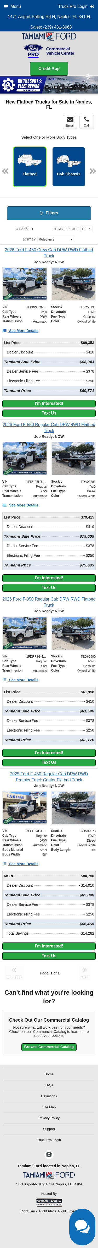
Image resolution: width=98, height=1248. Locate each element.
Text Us (49, 413)
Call (86, 122)
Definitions (49, 1096)
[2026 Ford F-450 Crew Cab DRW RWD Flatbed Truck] (49, 253)
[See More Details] (20, 331)
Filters (49, 213)
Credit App (49, 68)
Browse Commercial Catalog (49, 1047)
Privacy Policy (49, 1118)
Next (88, 76)
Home (49, 1074)
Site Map (49, 1107)
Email (70, 122)
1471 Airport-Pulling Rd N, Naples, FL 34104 (49, 16)
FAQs (49, 1085)
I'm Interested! (49, 403)
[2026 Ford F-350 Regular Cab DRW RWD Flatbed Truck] (49, 602)
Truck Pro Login (49, 1140)
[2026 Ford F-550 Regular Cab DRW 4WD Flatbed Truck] (49, 428)
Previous (7, 85)
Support (49, 1129)
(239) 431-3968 (57, 27)
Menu (12, 6)
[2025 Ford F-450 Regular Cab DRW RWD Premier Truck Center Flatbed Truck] (49, 777)
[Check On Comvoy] (49, 1155)
